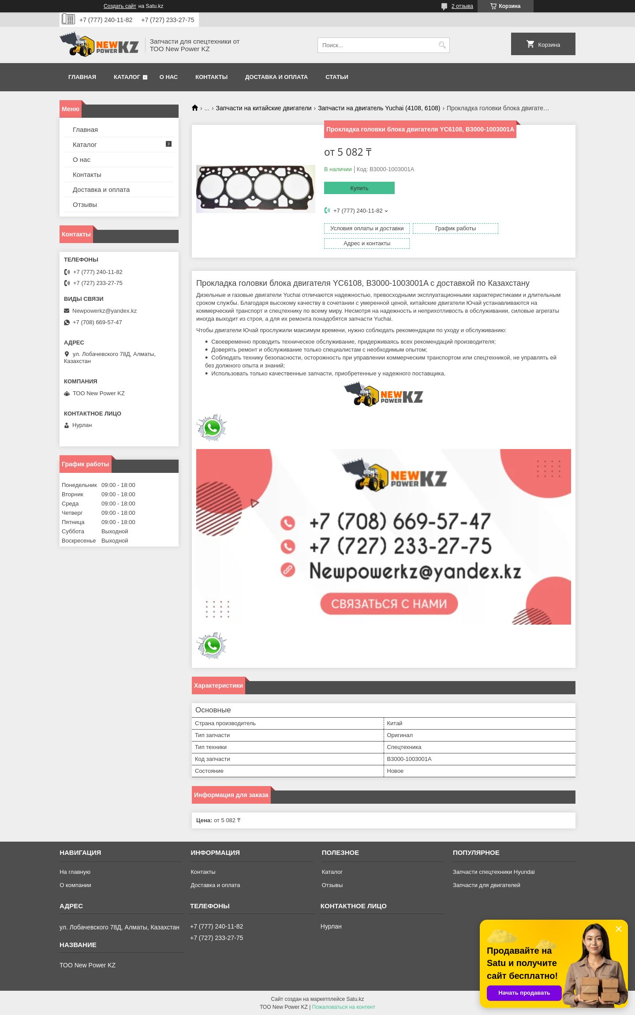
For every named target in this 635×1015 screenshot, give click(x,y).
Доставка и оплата (276, 77)
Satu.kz (355, 999)
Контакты (211, 77)
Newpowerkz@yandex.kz (104, 310)
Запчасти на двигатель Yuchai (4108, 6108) (379, 108)
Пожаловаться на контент (343, 1007)
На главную (75, 871)
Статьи (336, 77)
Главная (82, 77)
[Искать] (442, 45)
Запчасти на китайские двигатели (264, 108)
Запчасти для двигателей (486, 884)
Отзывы (85, 204)
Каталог (127, 77)
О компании (75, 884)
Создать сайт (120, 6)
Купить (359, 188)
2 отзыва (462, 6)
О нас (169, 77)
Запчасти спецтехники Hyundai (494, 871)
